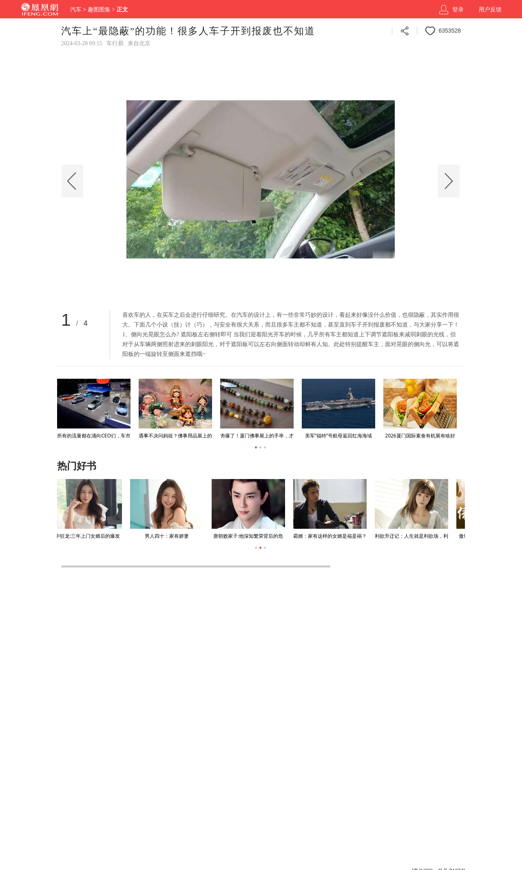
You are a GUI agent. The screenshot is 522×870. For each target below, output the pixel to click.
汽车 (76, 10)
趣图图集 (99, 10)
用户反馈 (490, 10)
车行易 (115, 43)
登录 (458, 10)
